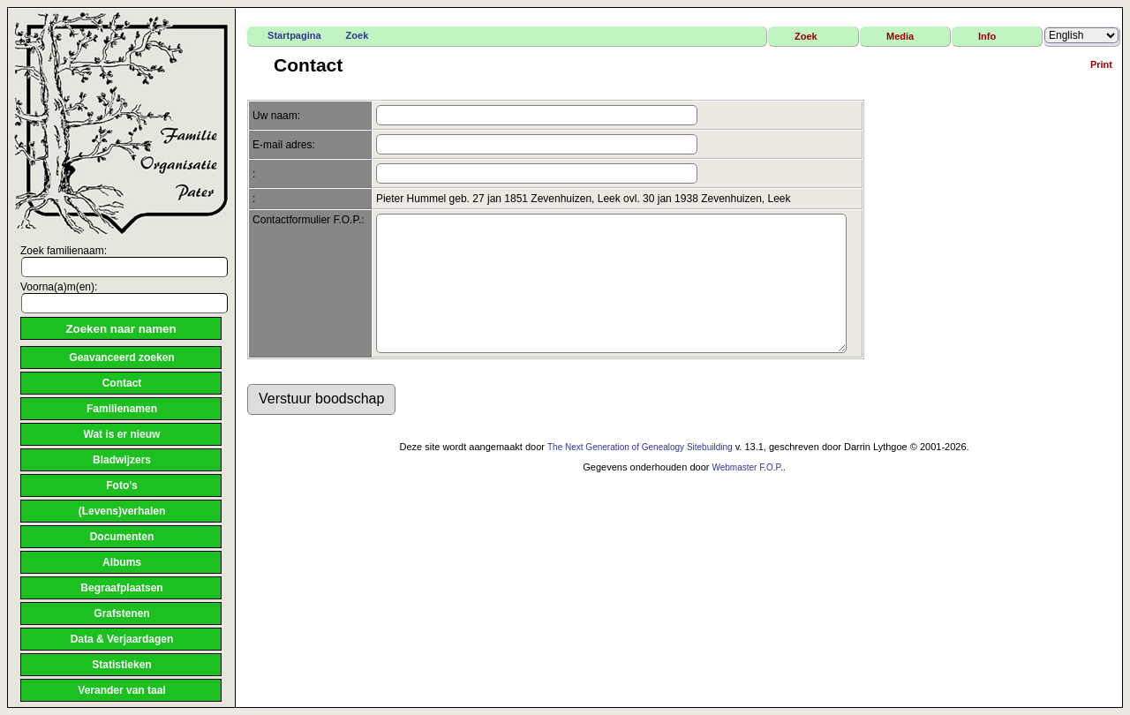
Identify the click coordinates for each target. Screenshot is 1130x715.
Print (1101, 64)
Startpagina (294, 35)
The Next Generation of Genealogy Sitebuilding (640, 473)
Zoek (357, 35)
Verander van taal (121, 690)
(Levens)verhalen (122, 511)
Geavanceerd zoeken (121, 357)
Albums (121, 562)
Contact (122, 383)
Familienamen (122, 409)
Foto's (122, 485)
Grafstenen (121, 613)
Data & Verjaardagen (122, 639)
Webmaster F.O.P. (747, 494)
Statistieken (121, 665)
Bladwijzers (122, 460)
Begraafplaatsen (121, 588)
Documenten (122, 537)
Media (900, 36)
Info (987, 36)
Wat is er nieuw (122, 434)
